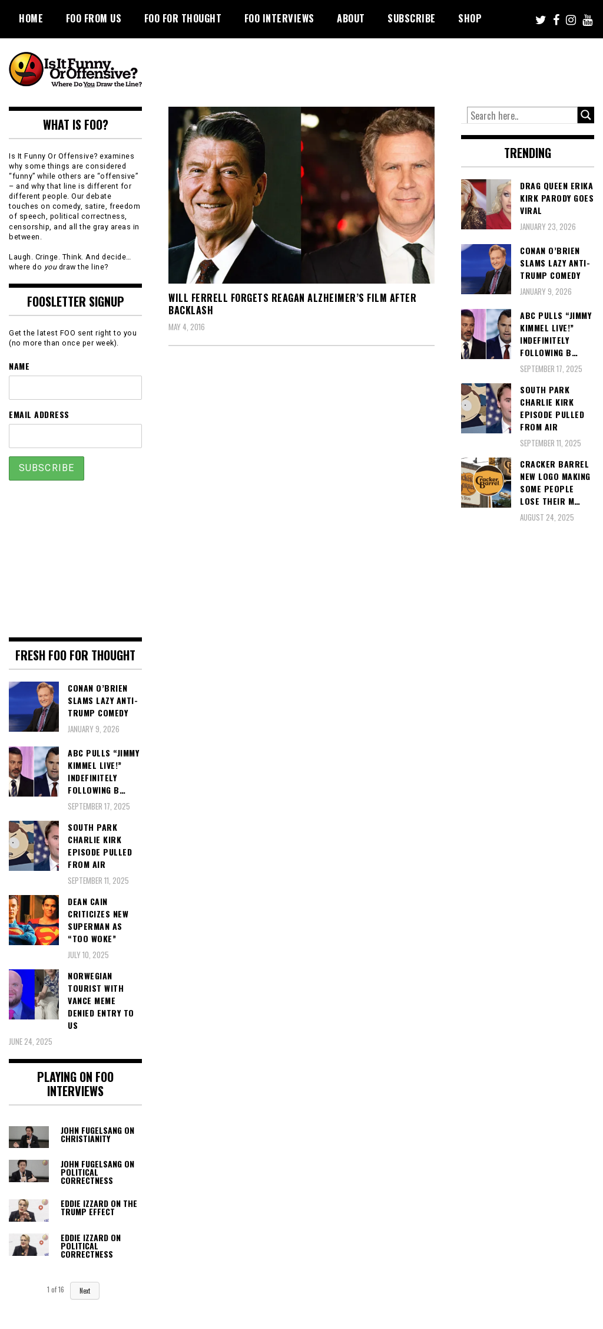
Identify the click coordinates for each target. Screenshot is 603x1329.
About (351, 18)
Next (84, 1290)
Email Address (39, 414)
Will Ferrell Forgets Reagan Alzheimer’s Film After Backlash (292, 304)
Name (19, 366)
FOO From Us (94, 18)
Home (31, 18)
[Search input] (522, 115)
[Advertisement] (379, 70)
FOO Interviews (279, 18)
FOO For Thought (183, 18)
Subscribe (411, 18)
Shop (470, 18)
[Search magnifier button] (586, 115)
